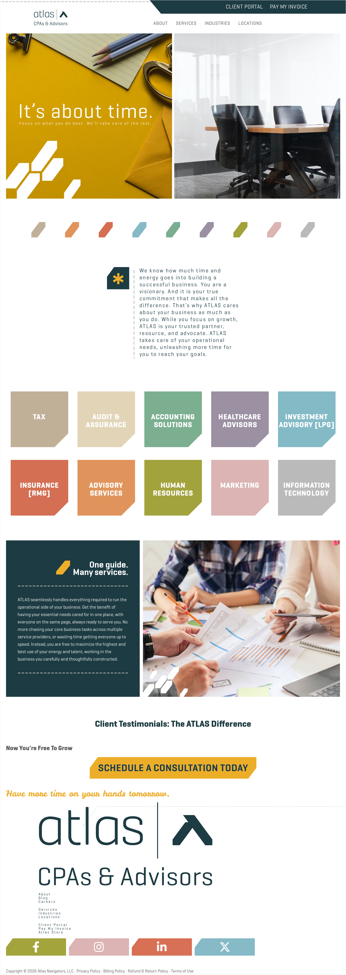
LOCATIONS (250, 23)
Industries (50, 913)
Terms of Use (182, 971)
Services (48, 909)
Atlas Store (51, 932)
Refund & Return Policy (148, 971)
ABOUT (160, 23)
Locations (49, 917)
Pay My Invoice (289, 6)
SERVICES (186, 23)
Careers (47, 902)
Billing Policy (114, 971)
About (45, 894)
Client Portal (244, 6)
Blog (43, 898)
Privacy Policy (88, 971)
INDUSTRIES (217, 23)
